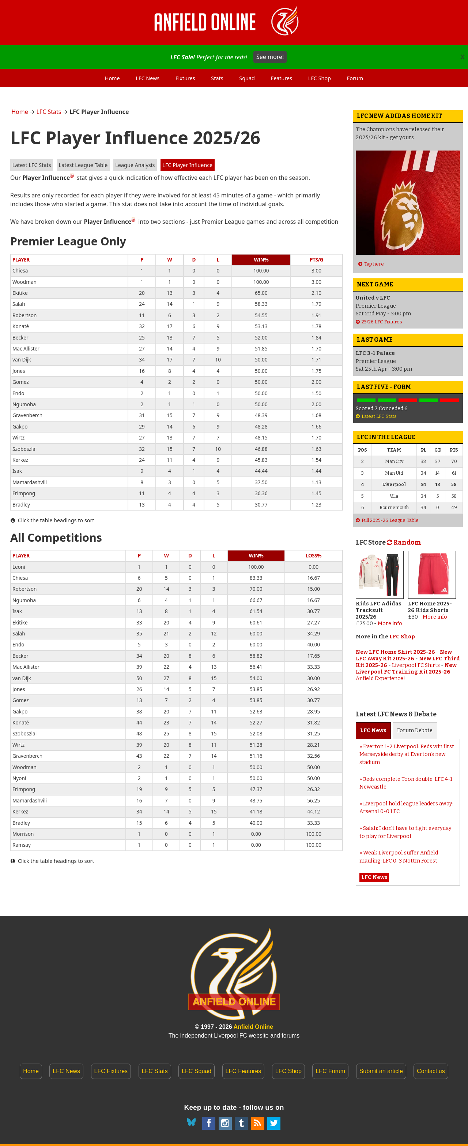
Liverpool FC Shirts (416, 665)
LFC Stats (48, 112)
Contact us (431, 1071)
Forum (415, 730)
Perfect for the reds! (228, 57)
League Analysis (135, 165)
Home (19, 112)
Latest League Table (83, 165)
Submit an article (381, 1071)
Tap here (374, 264)
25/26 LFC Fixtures (382, 321)
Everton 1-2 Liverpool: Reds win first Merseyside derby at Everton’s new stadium (406, 754)
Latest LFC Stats (31, 165)
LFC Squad (196, 1071)
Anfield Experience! (380, 678)
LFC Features (243, 1071)
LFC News (66, 1071)
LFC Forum (330, 1071)
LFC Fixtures (111, 1071)
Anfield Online (253, 1027)
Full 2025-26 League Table (390, 520)
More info (390, 623)
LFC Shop (402, 637)
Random (404, 542)
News (373, 730)
